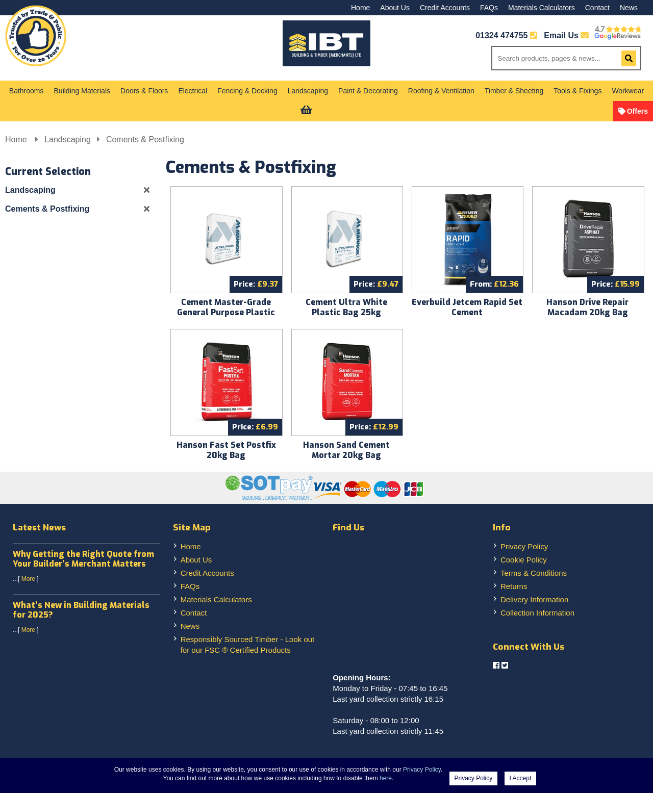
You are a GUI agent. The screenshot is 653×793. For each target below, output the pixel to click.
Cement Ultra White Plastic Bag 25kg (346, 307)
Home (360, 8)
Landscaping (308, 91)
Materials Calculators (541, 8)
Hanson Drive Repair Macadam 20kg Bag (587, 307)
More (28, 578)
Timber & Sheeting (514, 91)
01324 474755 (501, 35)
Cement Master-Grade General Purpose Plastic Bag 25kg (226, 312)
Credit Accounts (445, 8)
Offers (637, 111)
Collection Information (537, 612)
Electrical (192, 91)
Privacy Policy (524, 546)
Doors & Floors (144, 91)
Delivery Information (534, 599)
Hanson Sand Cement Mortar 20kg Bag (346, 450)
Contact (597, 8)
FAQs (489, 8)
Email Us (566, 35)
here (386, 778)
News (629, 8)
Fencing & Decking (247, 91)
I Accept (521, 778)
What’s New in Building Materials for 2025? (81, 610)
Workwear (628, 91)
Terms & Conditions (533, 573)
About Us (395, 8)
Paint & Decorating (368, 91)
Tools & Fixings (577, 91)
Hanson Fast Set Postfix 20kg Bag (226, 450)
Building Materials (82, 91)
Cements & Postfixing (145, 139)
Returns (514, 586)
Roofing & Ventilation (441, 91)
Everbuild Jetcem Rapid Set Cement (467, 307)
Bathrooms (26, 91)
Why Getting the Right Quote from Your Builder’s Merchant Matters (83, 559)
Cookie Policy (523, 559)
